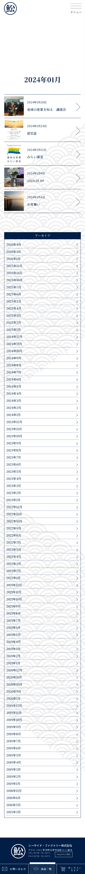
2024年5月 (13, 386)
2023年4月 (13, 478)
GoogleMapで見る (64, 854)
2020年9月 (13, 691)
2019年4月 (13, 762)
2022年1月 (13, 578)
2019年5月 (13, 755)
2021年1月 (13, 663)
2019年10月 (14, 719)
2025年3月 (13, 315)
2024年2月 (13, 407)
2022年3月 (13, 563)
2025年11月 (14, 273)
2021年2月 (13, 656)
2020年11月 (14, 677)
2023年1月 (13, 500)
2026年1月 (13, 258)
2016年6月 (13, 797)
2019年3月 (13, 769)
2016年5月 (13, 805)
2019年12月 (14, 705)
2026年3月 (13, 251)
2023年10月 (14, 436)
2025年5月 (13, 301)
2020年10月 (14, 684)
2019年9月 (13, 726)
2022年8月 (13, 535)
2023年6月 (13, 464)
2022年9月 (13, 528)
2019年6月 (13, 748)
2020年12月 (14, 670)
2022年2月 (13, 570)
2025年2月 (13, 322)
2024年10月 (14, 351)
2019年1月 (13, 783)
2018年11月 (14, 790)
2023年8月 (13, 450)
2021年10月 (14, 599)
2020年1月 (13, 698)
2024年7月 (13, 372)
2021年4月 (13, 641)
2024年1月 (13, 414)
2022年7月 (13, 542)
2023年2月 (13, 492)
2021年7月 (13, 620)
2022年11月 (14, 514)
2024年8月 (13, 365)
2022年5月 (13, 549)
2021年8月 (13, 613)
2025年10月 (14, 280)
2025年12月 (14, 265)
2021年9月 (13, 606)
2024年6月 (13, 379)
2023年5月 (13, 471)
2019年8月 (13, 734)
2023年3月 (13, 485)
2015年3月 (13, 812)
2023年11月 (14, 429)
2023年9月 (13, 443)
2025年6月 (13, 294)
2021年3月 (13, 648)
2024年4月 (13, 393)
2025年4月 (13, 308)
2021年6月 (13, 627)
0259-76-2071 (42, 852)
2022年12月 (14, 507)
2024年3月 (13, 400)
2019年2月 (13, 776)
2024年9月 (13, 358)
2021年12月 (14, 585)
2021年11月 (14, 592)
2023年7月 (13, 457)
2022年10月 (14, 521)
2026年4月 (13, 244)
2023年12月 (14, 421)
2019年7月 (13, 741)
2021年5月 (13, 634)
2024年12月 (14, 336)
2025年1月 (13, 329)
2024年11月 (14, 343)
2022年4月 (13, 556)
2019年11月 (14, 712)
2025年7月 (13, 287)
